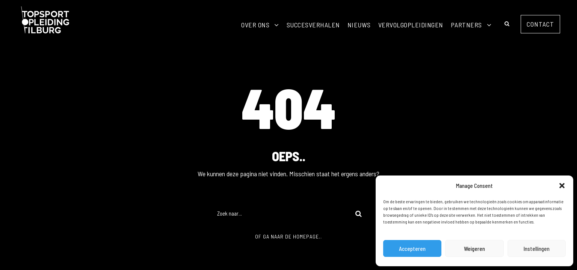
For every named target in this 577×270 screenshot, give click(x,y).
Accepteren (412, 248)
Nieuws (359, 25)
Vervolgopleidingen (410, 25)
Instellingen (537, 248)
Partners (466, 25)
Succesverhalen (313, 25)
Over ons (255, 25)
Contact (540, 24)
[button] (562, 185)
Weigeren (474, 248)
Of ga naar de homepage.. (288, 236)
